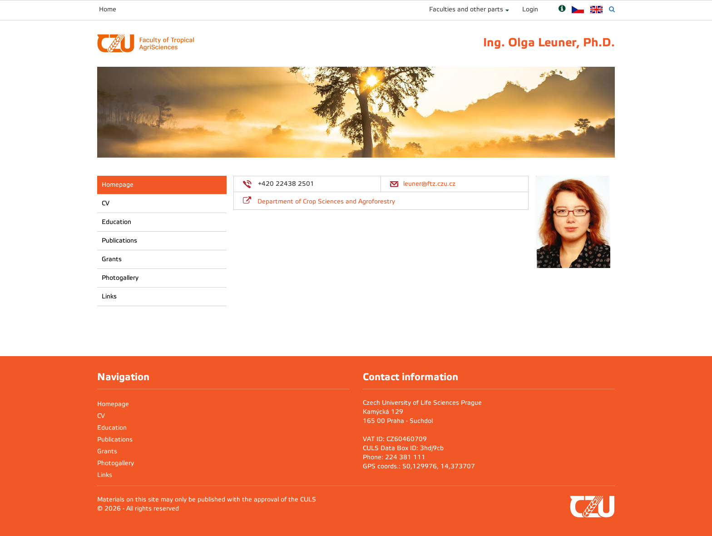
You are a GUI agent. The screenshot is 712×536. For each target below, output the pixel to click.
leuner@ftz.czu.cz (429, 183)
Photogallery (120, 277)
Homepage (118, 184)
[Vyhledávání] (612, 9)
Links (109, 296)
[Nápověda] (562, 9)
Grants (112, 259)
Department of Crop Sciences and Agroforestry (326, 201)
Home (107, 9)
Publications (119, 240)
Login (530, 9)
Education (116, 221)
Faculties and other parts (466, 9)
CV (105, 203)
